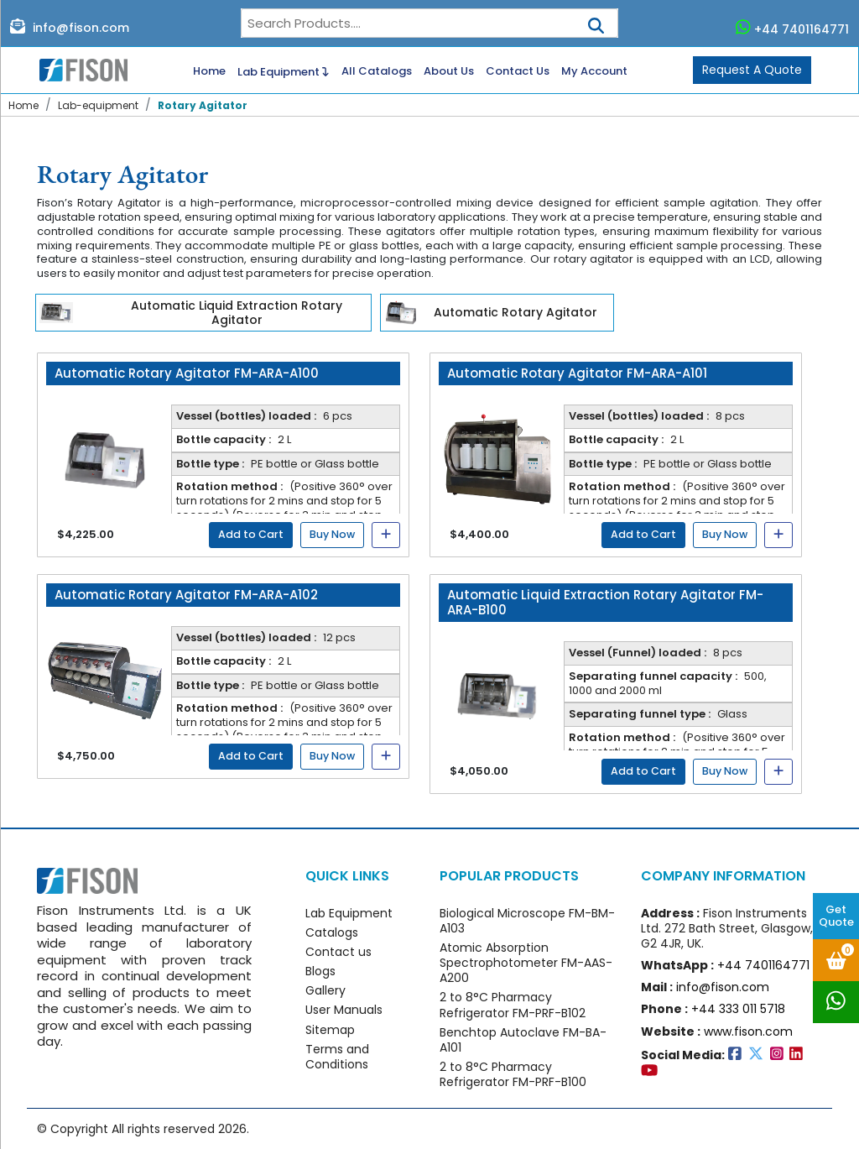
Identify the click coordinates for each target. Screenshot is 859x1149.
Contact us (338, 951)
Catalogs (331, 932)
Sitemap (330, 1029)
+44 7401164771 (793, 27)
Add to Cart (251, 534)
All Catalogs (376, 72)
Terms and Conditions (337, 1057)
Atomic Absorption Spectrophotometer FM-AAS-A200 (526, 962)
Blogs (320, 971)
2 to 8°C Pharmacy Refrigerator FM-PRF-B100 (513, 1074)
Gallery (325, 990)
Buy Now (332, 534)
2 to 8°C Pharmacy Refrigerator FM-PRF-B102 (513, 1005)
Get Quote (836, 915)
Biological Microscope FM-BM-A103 (527, 921)
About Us (449, 72)
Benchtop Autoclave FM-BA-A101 (523, 1040)
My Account (594, 72)
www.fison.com (748, 1031)
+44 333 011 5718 (738, 1008)
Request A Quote (752, 69)
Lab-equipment (98, 105)
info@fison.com (69, 26)
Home (209, 72)
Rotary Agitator (202, 105)
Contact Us (517, 72)
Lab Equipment (283, 70)
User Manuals (344, 1009)
